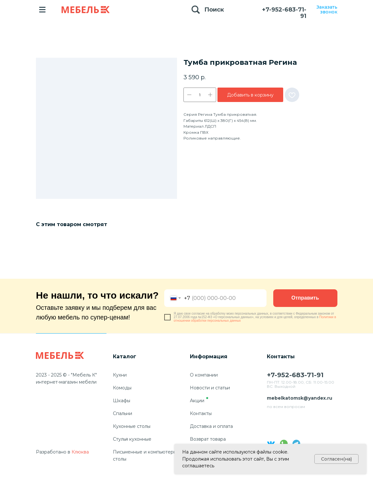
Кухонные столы (131, 426)
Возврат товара (208, 439)
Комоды (122, 388)
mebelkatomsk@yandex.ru (299, 398)
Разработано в (53, 452)
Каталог (124, 356)
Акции (197, 400)
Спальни (122, 413)
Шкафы (121, 400)
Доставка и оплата (211, 426)
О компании (204, 375)
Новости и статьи (210, 388)
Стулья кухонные (132, 439)
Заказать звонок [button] (327, 9)
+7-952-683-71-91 (284, 13)
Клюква (80, 452)
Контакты (201, 413)
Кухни (120, 375)
